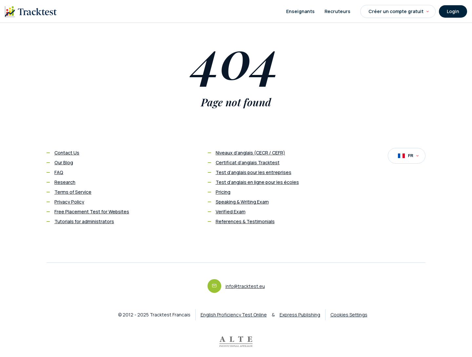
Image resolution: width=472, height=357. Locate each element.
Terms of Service (72, 192)
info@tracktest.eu (245, 286)
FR (408, 155)
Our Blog (63, 162)
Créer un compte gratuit (398, 11)
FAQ (58, 172)
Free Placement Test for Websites (91, 211)
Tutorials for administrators (84, 221)
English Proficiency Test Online (234, 315)
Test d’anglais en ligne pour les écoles (257, 182)
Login (453, 11)
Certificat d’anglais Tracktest (248, 162)
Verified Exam (231, 211)
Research (64, 182)
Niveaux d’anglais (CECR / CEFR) (250, 153)
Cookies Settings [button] (348, 315)
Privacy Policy (69, 202)
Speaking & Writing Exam (242, 202)
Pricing (223, 192)
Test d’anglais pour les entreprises (253, 172)
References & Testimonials (245, 221)
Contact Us (66, 153)
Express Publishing (300, 315)
